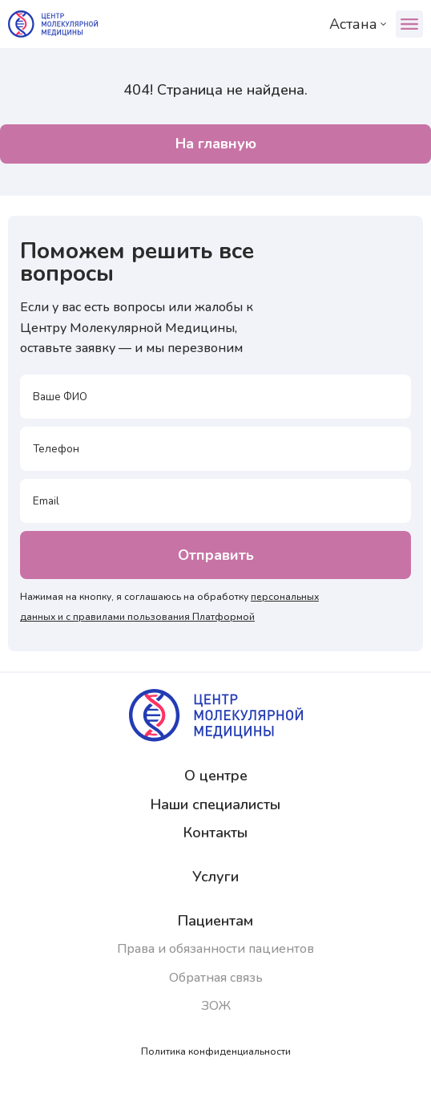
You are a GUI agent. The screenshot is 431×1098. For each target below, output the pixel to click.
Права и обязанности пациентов (215, 949)
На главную (215, 143)
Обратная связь (216, 978)
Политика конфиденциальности (216, 1051)
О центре (216, 775)
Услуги (215, 876)
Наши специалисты (215, 804)
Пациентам (215, 920)
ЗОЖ (216, 1006)
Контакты (215, 832)
